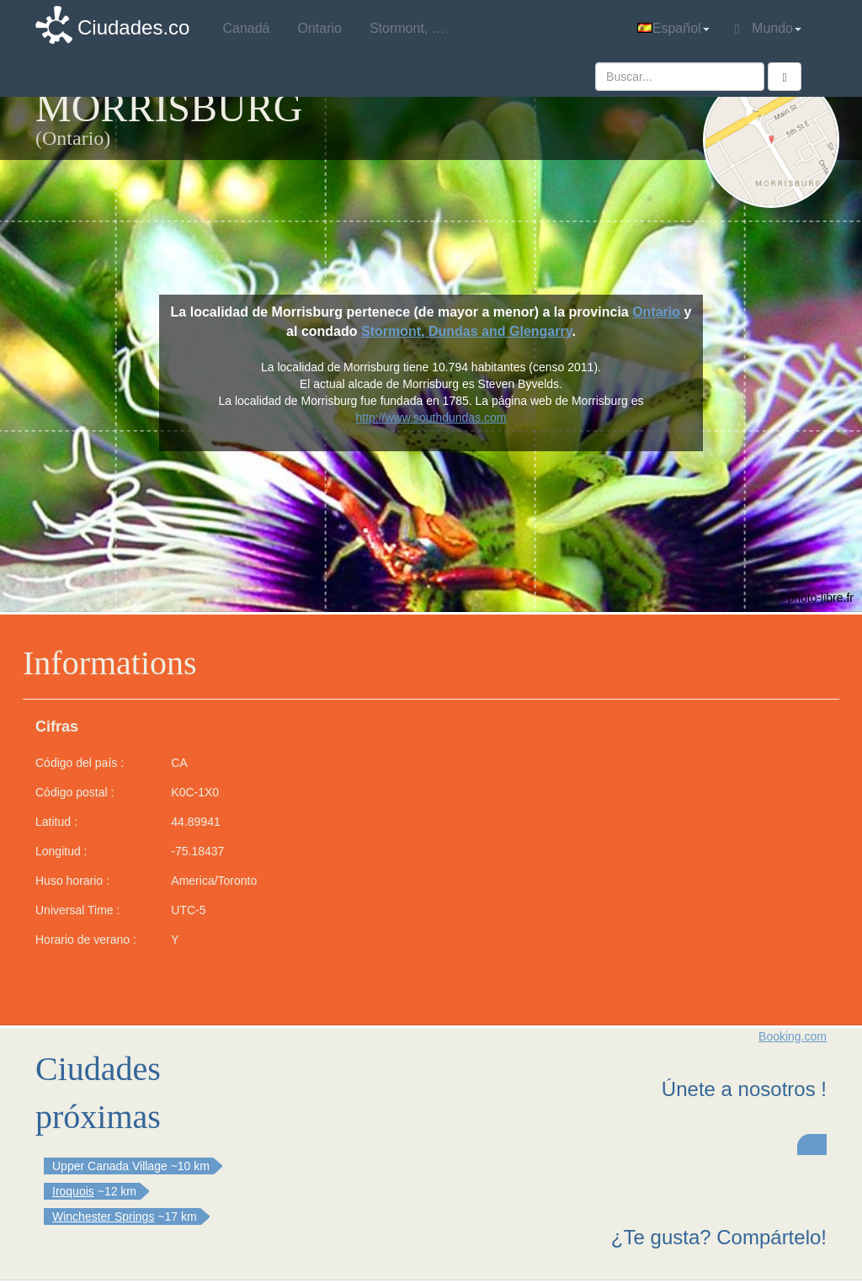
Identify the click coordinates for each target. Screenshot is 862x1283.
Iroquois (73, 1191)
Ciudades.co (133, 27)
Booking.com (792, 1036)
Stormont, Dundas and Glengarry (466, 331)
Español (673, 28)
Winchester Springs (103, 1216)
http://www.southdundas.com (430, 417)
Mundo (768, 28)
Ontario (656, 312)
